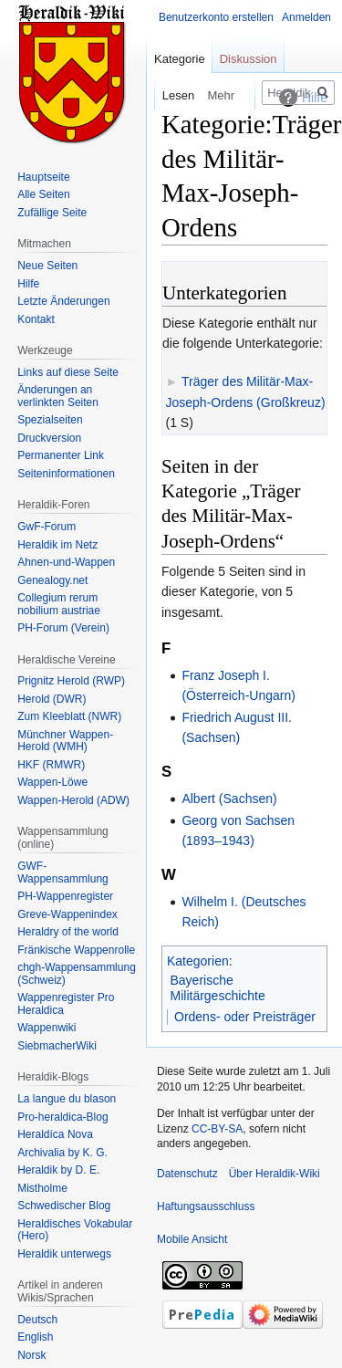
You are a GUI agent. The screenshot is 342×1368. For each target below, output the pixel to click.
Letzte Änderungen (63, 301)
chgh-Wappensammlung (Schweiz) (76, 974)
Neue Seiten (47, 265)
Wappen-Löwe (52, 782)
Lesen (159, 95)
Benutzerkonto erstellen (216, 17)
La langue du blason (66, 1098)
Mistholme (42, 1188)
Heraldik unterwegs (64, 1254)
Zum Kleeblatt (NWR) (69, 716)
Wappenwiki (46, 1027)
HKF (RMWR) (51, 764)
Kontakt (36, 319)
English (35, 1337)
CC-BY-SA (217, 1129)
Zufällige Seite (52, 212)
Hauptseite (43, 177)
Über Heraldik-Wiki (274, 1173)
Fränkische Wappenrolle (76, 950)
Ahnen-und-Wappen (66, 562)
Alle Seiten (43, 194)
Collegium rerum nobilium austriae (58, 604)
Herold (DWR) (51, 699)
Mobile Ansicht (192, 1239)
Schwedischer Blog (63, 1205)
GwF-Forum (46, 526)
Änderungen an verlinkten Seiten (57, 396)
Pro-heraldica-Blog (62, 1117)
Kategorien (198, 961)
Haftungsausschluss (205, 1206)
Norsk (31, 1355)
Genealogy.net (52, 580)
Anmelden (306, 17)
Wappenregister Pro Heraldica (65, 1004)
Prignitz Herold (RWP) (71, 680)
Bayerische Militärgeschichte (218, 988)
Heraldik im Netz (57, 544)
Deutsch (37, 1319)
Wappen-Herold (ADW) (73, 800)
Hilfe (28, 283)
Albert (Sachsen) (228, 798)
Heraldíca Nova (55, 1134)
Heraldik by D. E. (58, 1170)
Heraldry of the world (68, 931)
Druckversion (49, 438)
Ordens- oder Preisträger (245, 1016)
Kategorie (179, 59)
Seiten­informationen (66, 473)
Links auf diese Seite (68, 372)
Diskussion (248, 59)
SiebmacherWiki (57, 1045)
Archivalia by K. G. (62, 1152)
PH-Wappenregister (65, 896)
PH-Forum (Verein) (63, 627)
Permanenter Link (60, 455)
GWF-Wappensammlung (63, 872)
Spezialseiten (49, 419)
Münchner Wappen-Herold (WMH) (65, 741)
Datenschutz (187, 1173)
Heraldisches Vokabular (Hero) (74, 1230)
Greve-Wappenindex (67, 914)
